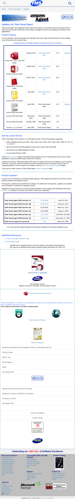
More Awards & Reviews (37, 320)
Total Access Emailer (7, 465)
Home (4, 9)
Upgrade (67, 53)
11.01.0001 (44, 214)
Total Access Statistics (7, 473)
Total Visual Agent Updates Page (18, 238)
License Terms (37, 418)
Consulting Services (7, 486)
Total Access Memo (7, 467)
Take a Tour (6, 357)
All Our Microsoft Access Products (39, 293)
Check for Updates (37, 413)
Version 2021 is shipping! (37, 273)
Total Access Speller (7, 469)
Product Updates (31, 477)
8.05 (44, 221)
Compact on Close (9, 398)
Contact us (5, 190)
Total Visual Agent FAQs (50, 165)
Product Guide (7, 352)
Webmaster (51, 498)
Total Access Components (9, 461)
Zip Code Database (32, 465)
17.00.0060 (44, 200)
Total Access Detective (8, 463)
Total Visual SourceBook (33, 463)
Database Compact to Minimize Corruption (18, 394)
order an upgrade (42, 168)
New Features (12, 157)
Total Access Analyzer (7, 459)
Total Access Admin (7, 457)
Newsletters (6, 493)
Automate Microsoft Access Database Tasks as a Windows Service (26, 347)
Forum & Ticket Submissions (34, 473)
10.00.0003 (44, 218)
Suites (3, 474)
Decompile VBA (8, 403)
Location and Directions (58, 475)
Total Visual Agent (14, 9)
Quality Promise (6, 492)
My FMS (54, 479)
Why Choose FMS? (7, 490)
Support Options (31, 475)
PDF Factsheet (38, 343)
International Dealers (57, 477)
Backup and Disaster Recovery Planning (17, 389)
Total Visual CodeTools (33, 461)
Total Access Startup (7, 471)
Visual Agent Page (13, 241)
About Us (4, 484)
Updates (26, 9)
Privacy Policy (44, 498)
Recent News (5, 488)
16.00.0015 (44, 204)
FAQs (4, 367)
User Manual (8, 372)
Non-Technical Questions (58, 473)
